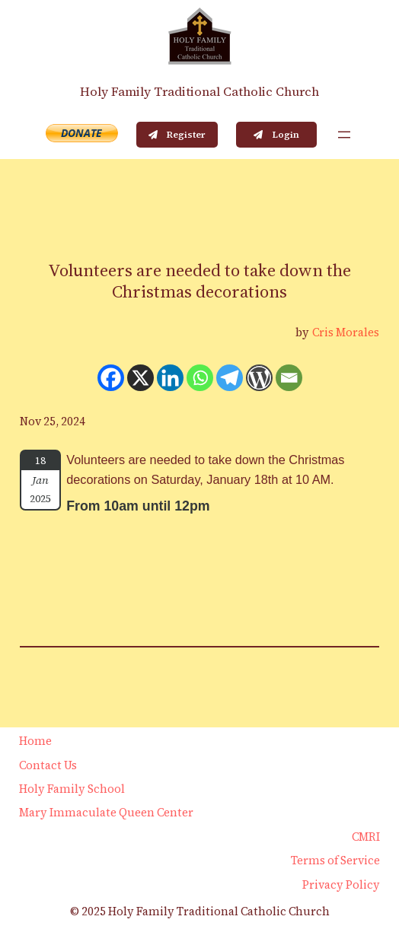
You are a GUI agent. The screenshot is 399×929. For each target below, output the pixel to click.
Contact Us (48, 765)
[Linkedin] (170, 377)
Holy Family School (72, 789)
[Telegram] (229, 377)
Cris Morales (345, 332)
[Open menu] (344, 135)
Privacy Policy (341, 884)
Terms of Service (335, 860)
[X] (140, 377)
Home (35, 741)
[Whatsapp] (200, 377)
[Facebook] (110, 377)
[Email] (289, 377)
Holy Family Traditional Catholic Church (199, 91)
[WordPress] (259, 377)
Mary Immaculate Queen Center (106, 812)
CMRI (366, 837)
